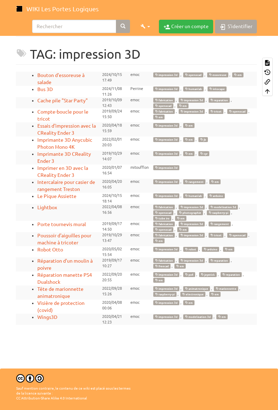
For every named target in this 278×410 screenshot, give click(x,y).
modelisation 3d (223, 207)
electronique (193, 294)
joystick (208, 274)
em (238, 75)
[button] (145, 26)
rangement (194, 182)
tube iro (162, 218)
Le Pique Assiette (56, 196)
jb (203, 139)
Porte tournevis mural (61, 224)
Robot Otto (50, 249)
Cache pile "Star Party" (62, 100)
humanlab (193, 89)
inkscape (217, 89)
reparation (219, 100)
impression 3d (166, 75)
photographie (190, 212)
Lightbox (47, 207)
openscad (193, 75)
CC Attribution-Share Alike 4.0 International (51, 398)
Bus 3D (45, 89)
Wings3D (47, 317)
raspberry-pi (218, 212)
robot (190, 249)
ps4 (189, 274)
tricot (216, 111)
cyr (204, 153)
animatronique (196, 288)
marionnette (226, 288)
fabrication (164, 100)
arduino (216, 196)
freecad (162, 266)
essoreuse (218, 75)
